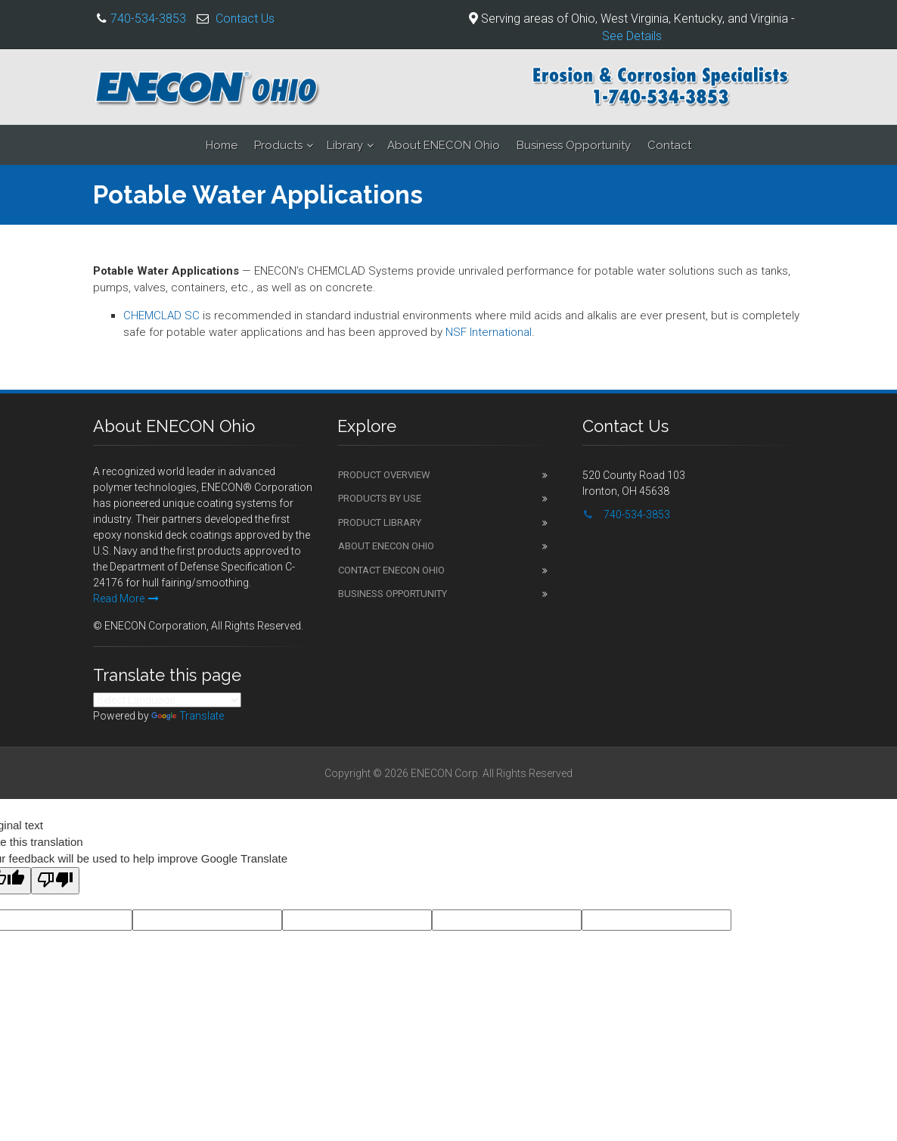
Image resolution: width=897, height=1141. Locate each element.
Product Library (379, 522)
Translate (187, 716)
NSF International (488, 332)
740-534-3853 (148, 18)
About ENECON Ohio (443, 145)
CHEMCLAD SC (161, 315)
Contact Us (245, 18)
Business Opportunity (574, 145)
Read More (126, 598)
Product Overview (384, 474)
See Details (632, 36)
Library (345, 145)
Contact (669, 145)
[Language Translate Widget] (167, 699)
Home (221, 145)
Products (278, 145)
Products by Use (379, 498)
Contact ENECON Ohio (391, 570)
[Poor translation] (55, 880)
